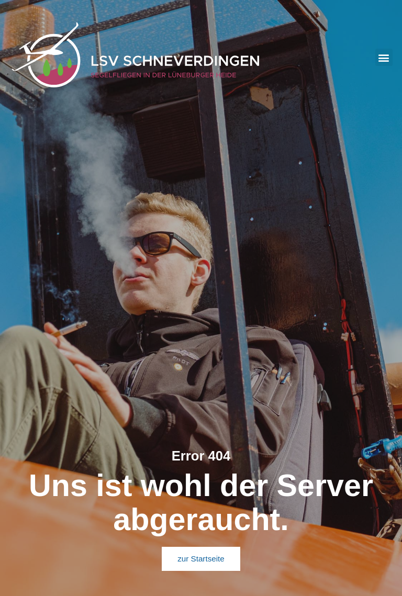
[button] (384, 57)
